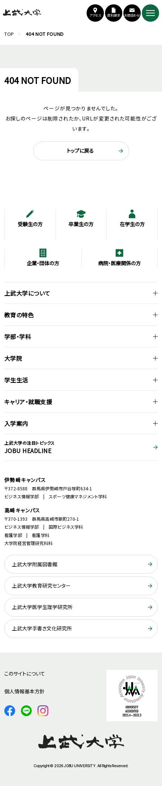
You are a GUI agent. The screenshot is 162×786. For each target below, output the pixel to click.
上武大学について (27, 293)
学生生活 (16, 380)
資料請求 (113, 15)
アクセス (95, 15)
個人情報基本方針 (24, 691)
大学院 (13, 358)
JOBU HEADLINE (81, 447)
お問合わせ (132, 15)
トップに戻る (80, 150)
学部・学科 (17, 336)
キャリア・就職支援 (28, 401)
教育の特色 (19, 314)
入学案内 (16, 423)
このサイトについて (24, 673)
